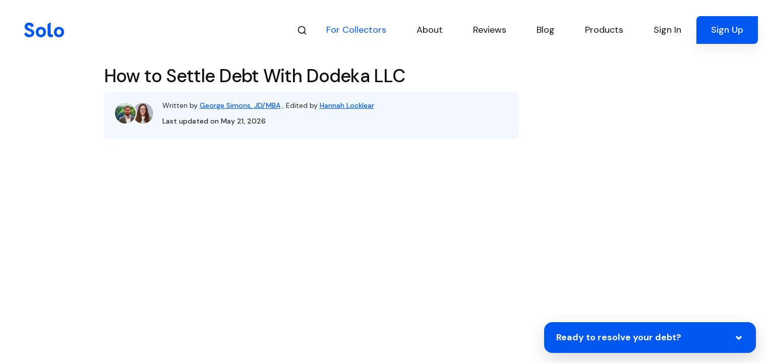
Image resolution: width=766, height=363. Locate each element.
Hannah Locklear (347, 105)
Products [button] (604, 30)
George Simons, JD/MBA (240, 105)
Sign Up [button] (727, 30)
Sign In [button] (667, 30)
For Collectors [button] (356, 30)
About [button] (430, 30)
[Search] (302, 30)
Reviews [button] (489, 30)
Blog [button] (546, 30)
